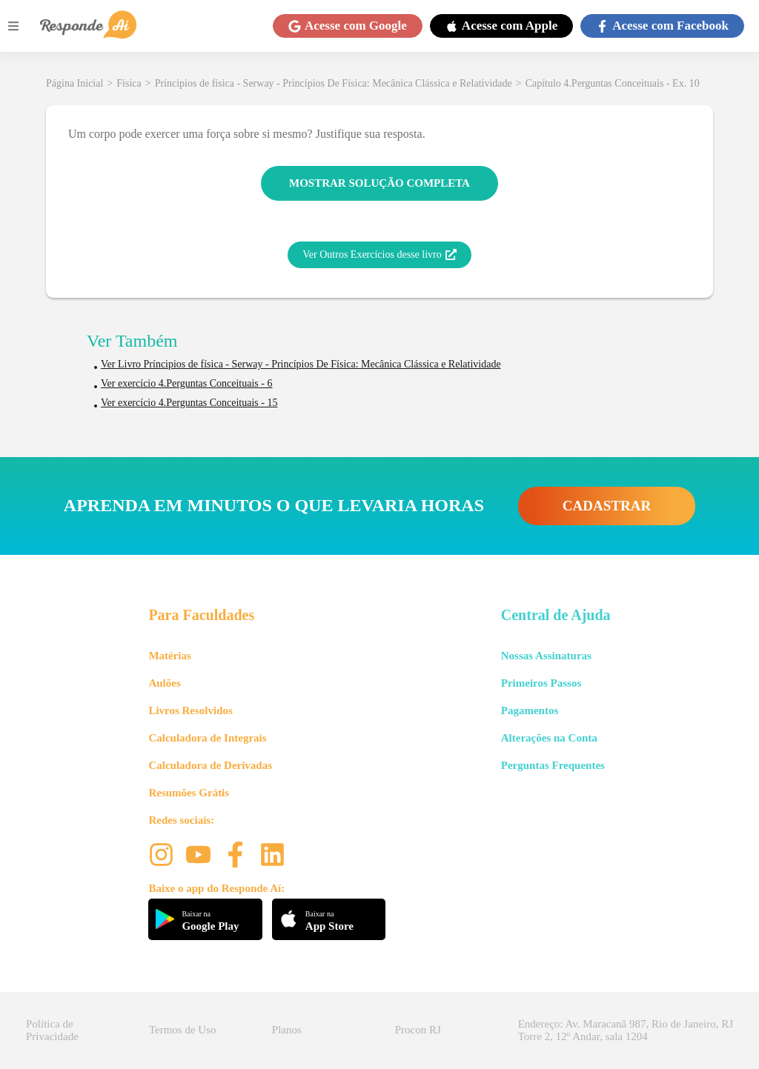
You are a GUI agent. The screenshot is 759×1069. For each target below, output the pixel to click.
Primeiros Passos (541, 683)
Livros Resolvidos (190, 710)
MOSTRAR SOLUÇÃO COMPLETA (379, 183)
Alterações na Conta (549, 738)
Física (128, 83)
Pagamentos (530, 710)
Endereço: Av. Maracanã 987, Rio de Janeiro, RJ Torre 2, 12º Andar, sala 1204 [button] (625, 1030)
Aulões (164, 683)
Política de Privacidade (52, 1030)
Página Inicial (74, 83)
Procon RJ (418, 1030)
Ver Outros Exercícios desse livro (379, 255)
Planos (287, 1030)
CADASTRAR (607, 505)
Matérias (169, 656)
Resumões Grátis (188, 793)
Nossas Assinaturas (546, 656)
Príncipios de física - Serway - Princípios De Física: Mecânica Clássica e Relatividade (333, 83)
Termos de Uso (182, 1030)
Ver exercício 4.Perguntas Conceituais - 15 (189, 402)
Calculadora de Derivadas (210, 765)
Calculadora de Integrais (207, 738)
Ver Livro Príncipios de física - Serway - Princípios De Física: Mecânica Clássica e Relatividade (301, 364)
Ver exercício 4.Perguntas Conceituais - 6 (186, 383)
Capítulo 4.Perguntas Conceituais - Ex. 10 (613, 83)
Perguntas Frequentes (553, 765)
